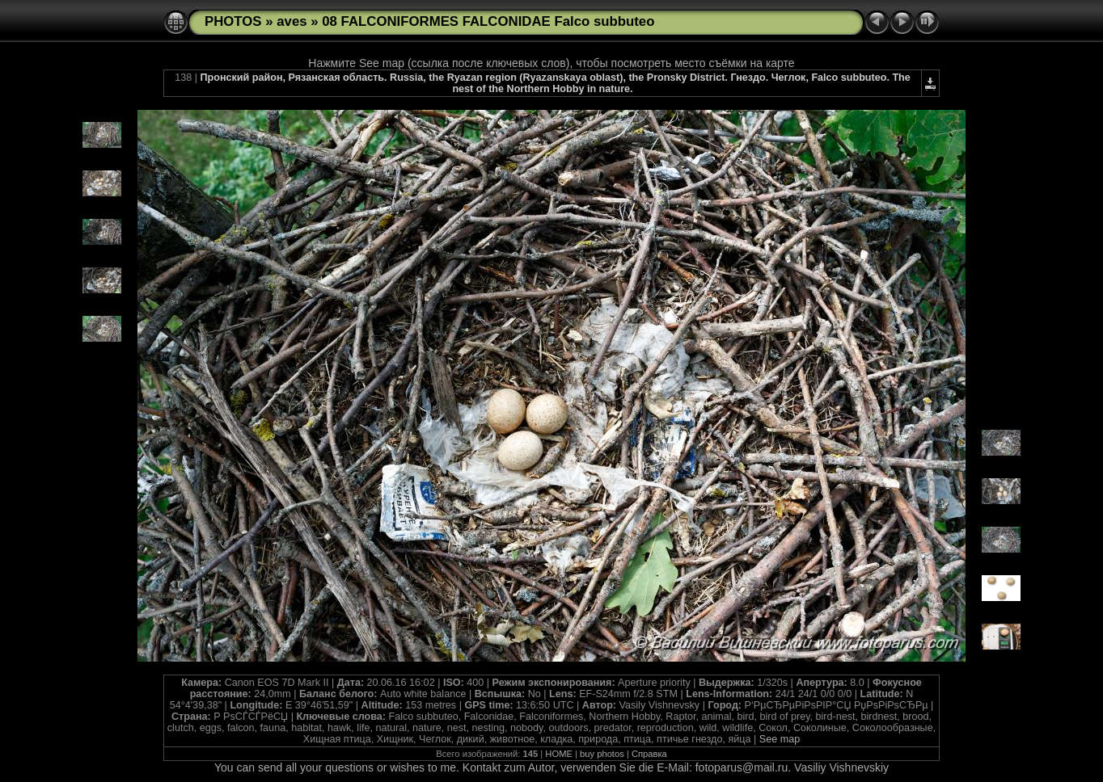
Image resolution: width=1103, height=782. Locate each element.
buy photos (602, 754)
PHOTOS (233, 21)
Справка (649, 754)
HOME (559, 754)
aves (291, 21)
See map (779, 739)
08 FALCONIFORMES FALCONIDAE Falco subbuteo (488, 21)
